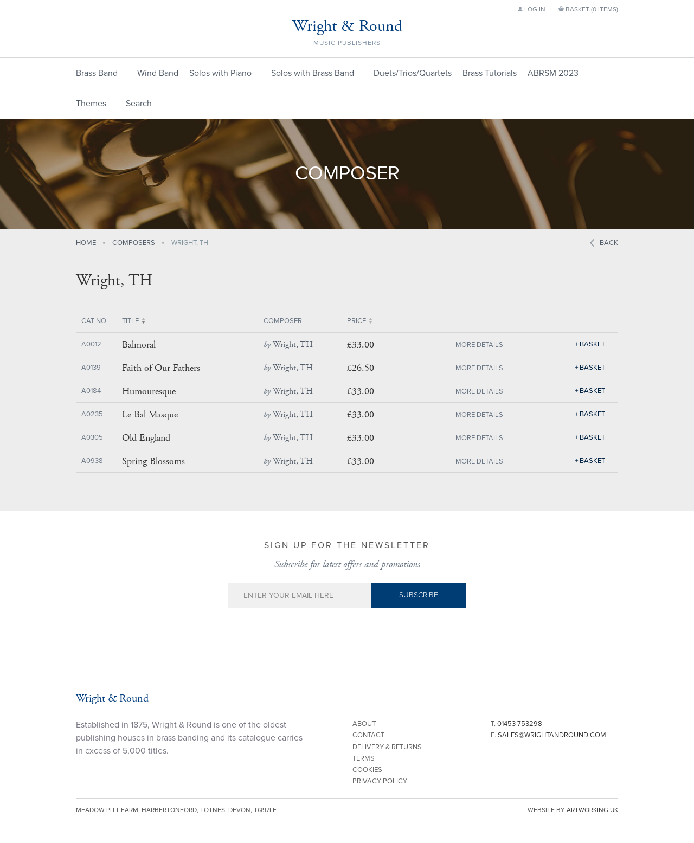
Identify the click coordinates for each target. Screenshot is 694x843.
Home (86, 243)
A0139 (91, 367)
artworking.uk (592, 810)
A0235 (92, 414)
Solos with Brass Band (312, 73)
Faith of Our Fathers (161, 368)
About (364, 723)
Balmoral (139, 345)
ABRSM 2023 (553, 73)
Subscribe (418, 595)
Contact (368, 735)
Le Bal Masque (150, 415)
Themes (91, 103)
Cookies (367, 769)
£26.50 (360, 368)
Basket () (588, 9)
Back (609, 243)
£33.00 (360, 344)
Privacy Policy (379, 781)
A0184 (91, 391)
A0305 (92, 437)
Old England (146, 438)
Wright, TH (288, 344)
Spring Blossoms (153, 461)
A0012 (91, 344)
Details (490, 344)
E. (548, 735)
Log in (531, 9)
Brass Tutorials (489, 73)
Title (130, 321)
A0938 (92, 460)
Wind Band (157, 73)
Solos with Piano (220, 73)
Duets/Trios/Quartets (413, 73)
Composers (133, 243)
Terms (363, 758)
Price (356, 321)
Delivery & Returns (387, 747)
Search (139, 103)
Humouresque (149, 391)
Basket (592, 344)
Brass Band (97, 73)
